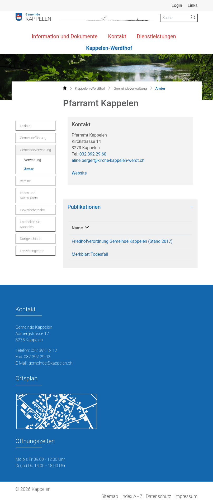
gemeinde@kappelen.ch (50, 363)
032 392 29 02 (37, 356)
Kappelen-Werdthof (109, 48)
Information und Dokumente (64, 36)
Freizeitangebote (32, 251)
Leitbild (25, 126)
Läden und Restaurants (29, 195)
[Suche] (174, 18)
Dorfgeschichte (31, 239)
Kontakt (117, 36)
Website (79, 173)
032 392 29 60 (92, 154)
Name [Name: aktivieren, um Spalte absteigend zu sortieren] (77, 227)
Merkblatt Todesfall (90, 254)
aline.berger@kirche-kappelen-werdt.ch (108, 160)
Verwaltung (32, 160)
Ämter (36, 170)
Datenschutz (158, 496)
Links (193, 5)
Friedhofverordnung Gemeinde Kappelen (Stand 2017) (122, 241)
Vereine (25, 181)
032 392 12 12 (44, 350)
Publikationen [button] (84, 207)
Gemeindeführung (33, 138)
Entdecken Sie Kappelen (30, 224)
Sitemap (109, 496)
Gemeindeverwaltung (35, 150)
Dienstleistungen (156, 36)
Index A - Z (132, 496)
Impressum (186, 496)
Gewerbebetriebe (32, 210)
